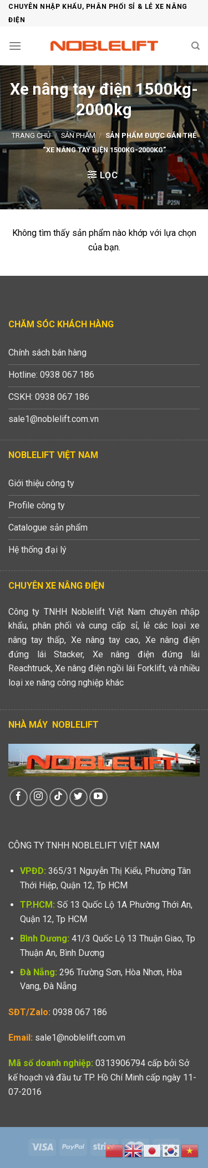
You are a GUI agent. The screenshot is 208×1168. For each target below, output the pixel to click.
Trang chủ (31, 135)
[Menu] (15, 45)
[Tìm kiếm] (195, 45)
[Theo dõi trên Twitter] (78, 797)
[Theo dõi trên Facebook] (18, 797)
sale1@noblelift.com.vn (80, 1037)
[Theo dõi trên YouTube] (98, 797)
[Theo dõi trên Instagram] (38, 797)
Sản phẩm (78, 135)
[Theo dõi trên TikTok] (58, 797)
